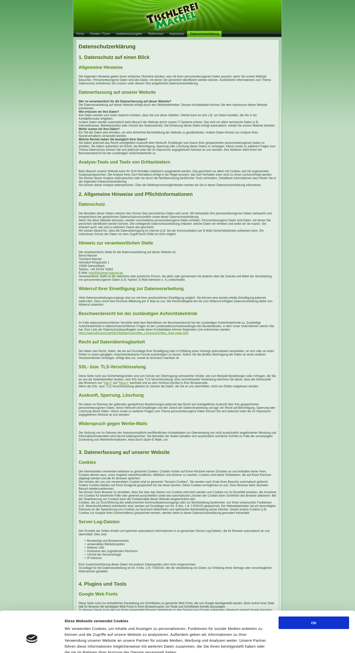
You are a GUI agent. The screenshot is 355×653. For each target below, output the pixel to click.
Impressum (176, 34)
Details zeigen (262, 643)
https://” (124, 383)
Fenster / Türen (100, 34)
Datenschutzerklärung (204, 34)
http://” (108, 383)
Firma (80, 34)
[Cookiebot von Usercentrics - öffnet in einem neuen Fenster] (31, 643)
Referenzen (155, 34)
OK (314, 594)
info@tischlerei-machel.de (106, 273)
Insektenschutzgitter (129, 34)
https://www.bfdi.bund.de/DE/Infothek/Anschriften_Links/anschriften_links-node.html (133, 333)
